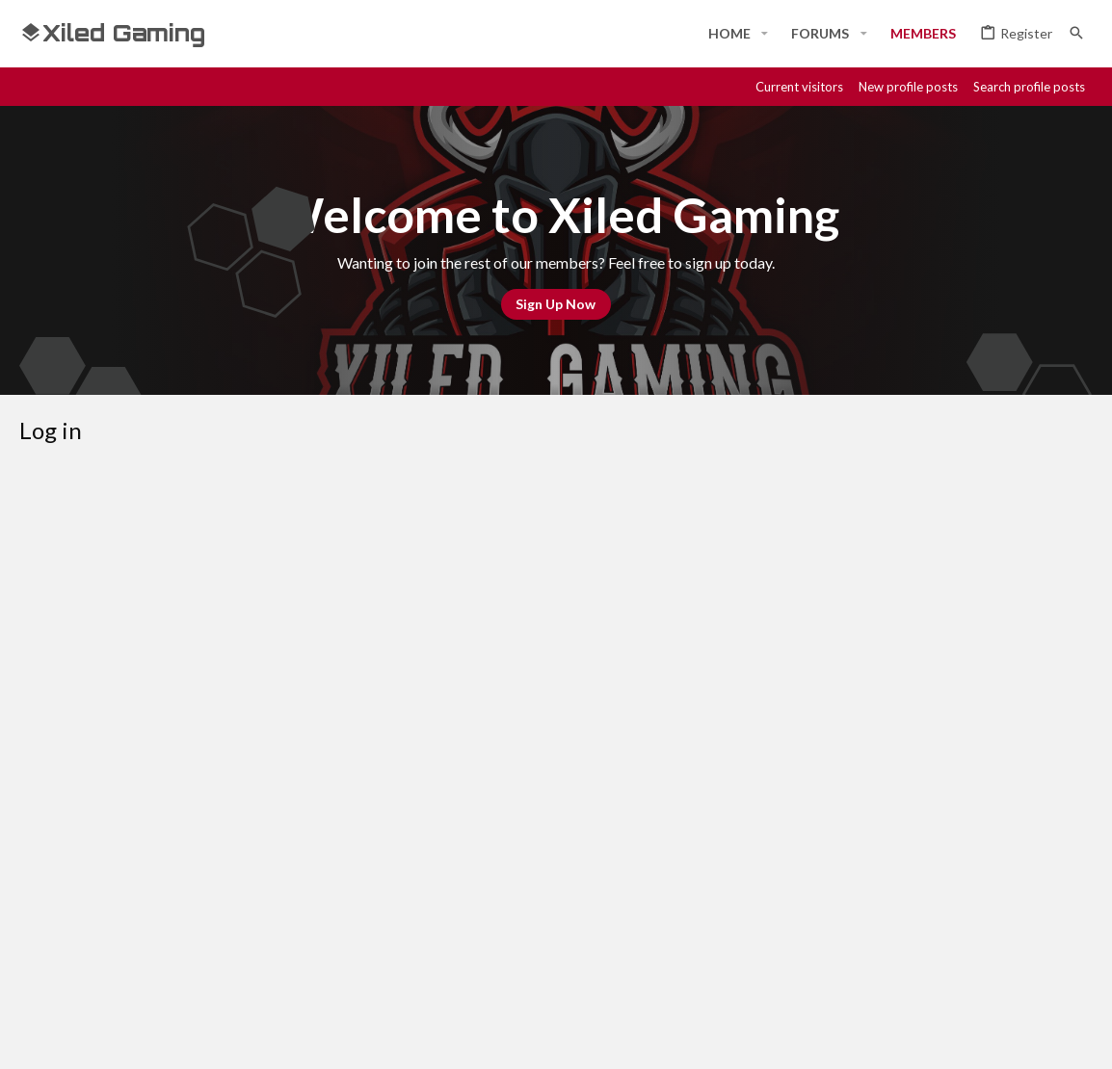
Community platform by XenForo (217, 1037)
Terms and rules (781, 969)
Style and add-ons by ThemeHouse (536, 1037)
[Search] (1076, 33)
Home (1013, 969)
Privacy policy (892, 969)
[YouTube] (1081, 1037)
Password (325, 638)
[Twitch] (1011, 1037)
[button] (765, 34)
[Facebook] (907, 1037)
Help (966, 969)
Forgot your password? (457, 664)
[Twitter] (1046, 1037)
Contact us (680, 969)
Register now (627, 809)
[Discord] (942, 1037)
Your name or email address (273, 577)
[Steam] (977, 1037)
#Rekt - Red (71, 969)
